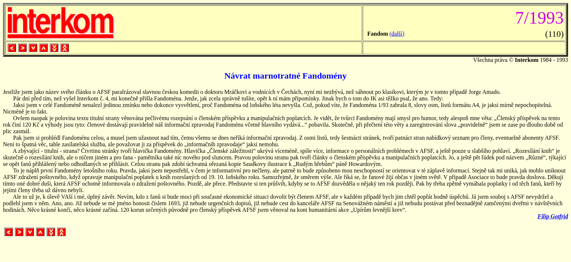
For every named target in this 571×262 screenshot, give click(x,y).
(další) (396, 34)
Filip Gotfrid (552, 216)
